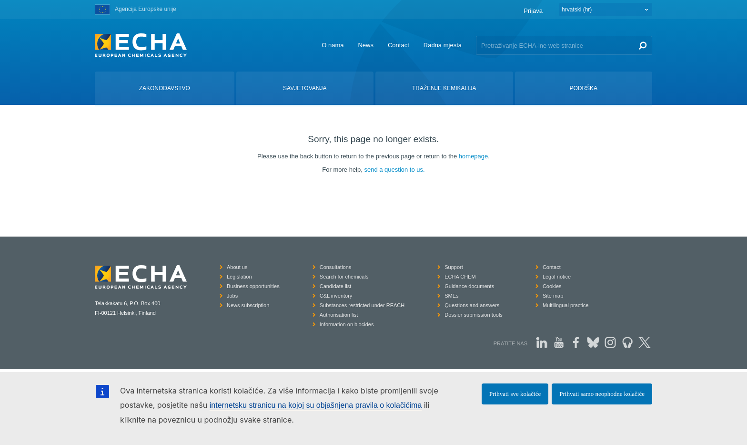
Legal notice (557, 276)
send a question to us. (394, 169)
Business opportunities (253, 286)
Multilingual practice (566, 305)
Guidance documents (469, 286)
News (366, 45)
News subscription (248, 305)
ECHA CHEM (459, 276)
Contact (398, 45)
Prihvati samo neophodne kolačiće (602, 393)
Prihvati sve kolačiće (515, 393)
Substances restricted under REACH (362, 305)
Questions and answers (471, 305)
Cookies (552, 286)
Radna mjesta (443, 45)
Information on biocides (347, 324)
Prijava (533, 10)
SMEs (451, 296)
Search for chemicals (344, 276)
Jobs (232, 296)
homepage (473, 156)
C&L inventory (336, 296)
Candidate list (336, 286)
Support (453, 267)
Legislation (239, 276)
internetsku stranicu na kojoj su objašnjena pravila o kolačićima (316, 405)
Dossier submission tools (473, 315)
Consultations (336, 267)
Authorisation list (339, 315)
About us (237, 267)
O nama (332, 45)
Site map (553, 296)
